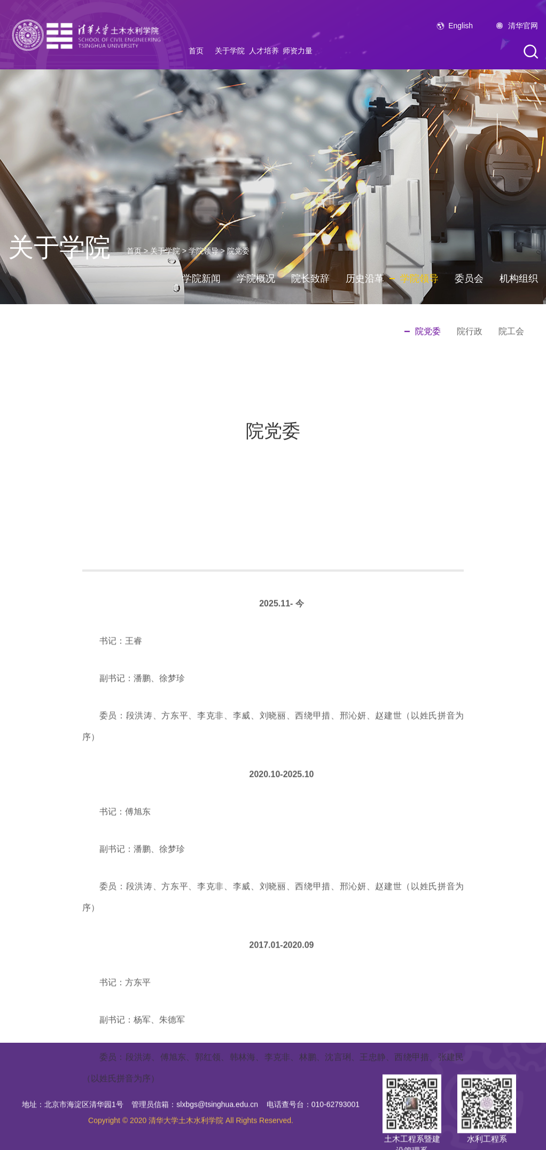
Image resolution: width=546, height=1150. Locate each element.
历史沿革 (365, 278)
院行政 (469, 331)
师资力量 (298, 50)
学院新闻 (201, 278)
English (460, 25)
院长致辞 (310, 278)
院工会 (511, 331)
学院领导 (204, 251)
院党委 (238, 251)
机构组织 (519, 278)
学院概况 (256, 278)
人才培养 (264, 50)
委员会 (469, 278)
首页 (196, 50)
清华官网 (523, 25)
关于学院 (230, 50)
